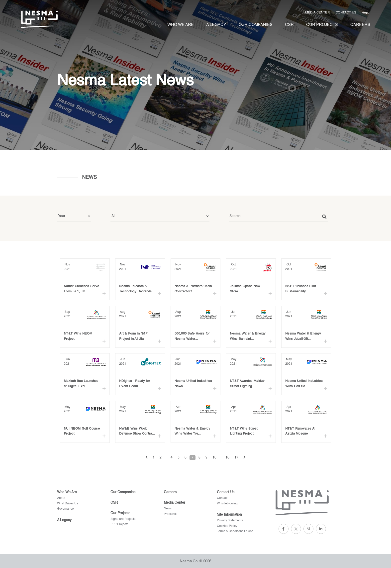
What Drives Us (67, 503)
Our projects (322, 25)
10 (214, 457)
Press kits (170, 514)
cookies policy (227, 526)
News (168, 508)
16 (227, 457)
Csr (289, 25)
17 (236, 457)
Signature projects (122, 519)
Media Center (317, 12)
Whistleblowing (227, 503)
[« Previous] (146, 457)
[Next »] (244, 457)
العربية (366, 12)
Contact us (346, 12)
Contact (222, 498)
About (61, 498)
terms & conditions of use (235, 531)
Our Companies (256, 25)
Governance (65, 508)
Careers (360, 25)
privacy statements (230, 520)
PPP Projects (119, 524)
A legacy (216, 25)
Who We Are (180, 25)
